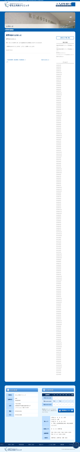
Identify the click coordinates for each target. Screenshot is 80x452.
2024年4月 (58, 106)
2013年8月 (58, 328)
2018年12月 (59, 209)
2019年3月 (58, 204)
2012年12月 (59, 343)
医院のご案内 (11, 444)
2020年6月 (58, 178)
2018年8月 (58, 217)
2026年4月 (58, 65)
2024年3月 (58, 107)
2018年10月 (59, 213)
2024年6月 (58, 102)
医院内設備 (21, 444)
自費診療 (62, 444)
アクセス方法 (72, 444)
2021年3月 (58, 165)
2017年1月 (58, 252)
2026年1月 (58, 70)
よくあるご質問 (52, 444)
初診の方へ (41, 444)
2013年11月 (59, 322)
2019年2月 (58, 206)
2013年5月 (58, 333)
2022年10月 (59, 137)
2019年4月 (58, 202)
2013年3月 (58, 337)
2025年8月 (58, 78)
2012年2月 (58, 361)
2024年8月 (58, 98)
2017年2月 (58, 250)
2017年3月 (58, 248)
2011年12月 (59, 365)
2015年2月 (58, 294)
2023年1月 (58, 131)
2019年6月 (58, 198)
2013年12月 (59, 320)
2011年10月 (59, 367)
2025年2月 (58, 89)
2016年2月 (58, 272)
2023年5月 (58, 124)
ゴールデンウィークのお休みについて (65, 54)
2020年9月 (58, 174)
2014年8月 (58, 305)
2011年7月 (58, 370)
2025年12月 (59, 72)
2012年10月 (59, 346)
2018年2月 (58, 228)
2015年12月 (59, 276)
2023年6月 (58, 122)
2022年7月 (58, 141)
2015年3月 (58, 293)
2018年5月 (58, 222)
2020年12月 (59, 168)
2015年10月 (59, 280)
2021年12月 (59, 152)
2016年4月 (58, 268)
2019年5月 (58, 200)
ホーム (2, 444)
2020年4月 (58, 180)
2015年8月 (58, 283)
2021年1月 (58, 167)
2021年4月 (58, 163)
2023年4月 (58, 126)
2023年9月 (58, 117)
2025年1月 (58, 91)
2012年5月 (58, 356)
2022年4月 (58, 146)
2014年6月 (58, 309)
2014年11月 (59, 300)
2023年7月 (58, 120)
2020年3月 (58, 181)
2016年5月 (58, 267)
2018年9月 (58, 215)
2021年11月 (59, 154)
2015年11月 (59, 278)
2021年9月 (58, 157)
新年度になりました (60, 52)
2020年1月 (58, 185)
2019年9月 (58, 193)
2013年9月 (58, 326)
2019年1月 (58, 207)
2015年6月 (58, 287)
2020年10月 (59, 172)
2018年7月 (58, 218)
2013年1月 (58, 341)
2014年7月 (58, 307)
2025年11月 (59, 74)
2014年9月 (58, 304)
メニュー (73, 4)
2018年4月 (58, 224)
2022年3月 (58, 148)
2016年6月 (58, 265)
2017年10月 (59, 235)
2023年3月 (58, 128)
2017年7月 (58, 241)
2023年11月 (59, 115)
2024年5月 (58, 104)
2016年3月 (58, 270)
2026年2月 (58, 68)
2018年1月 (58, 230)
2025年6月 (58, 81)
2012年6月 (58, 354)
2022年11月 (59, 135)
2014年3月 (58, 315)
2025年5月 (58, 83)
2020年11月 (59, 170)
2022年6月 (58, 143)
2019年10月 (59, 191)
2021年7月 (58, 159)
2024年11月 (59, 94)
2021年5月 (58, 161)
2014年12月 (59, 298)
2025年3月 (58, 87)
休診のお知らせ (45, 59)
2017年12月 (59, 231)
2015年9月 (58, 281)
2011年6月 (58, 372)
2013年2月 (58, 339)
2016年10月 (59, 257)
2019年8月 (58, 194)
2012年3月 (58, 359)
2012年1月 (58, 363)
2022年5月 (58, 144)
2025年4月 (58, 85)
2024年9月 (58, 96)
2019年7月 (58, 196)
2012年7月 (58, 352)
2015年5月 (58, 289)
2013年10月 (59, 324)
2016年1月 (58, 274)
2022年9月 (58, 139)
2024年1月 (58, 111)
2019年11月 (59, 189)
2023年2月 (58, 130)
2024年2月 (58, 109)
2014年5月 (58, 311)
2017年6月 (58, 243)
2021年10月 (59, 156)
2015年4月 (58, 291)
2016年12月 (59, 254)
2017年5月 (58, 244)
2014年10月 (59, 302)
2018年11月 (59, 211)
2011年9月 (58, 368)
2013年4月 (58, 335)
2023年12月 (59, 113)
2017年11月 (59, 233)
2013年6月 (58, 331)
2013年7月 (58, 330)
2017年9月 (58, 237)
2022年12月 (59, 133)
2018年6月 (58, 220)
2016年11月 (59, 256)
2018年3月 (58, 226)
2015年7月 (58, 285)
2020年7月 (58, 176)
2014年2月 (58, 317)
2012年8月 (58, 350)
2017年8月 (58, 239)
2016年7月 (58, 263)
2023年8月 (58, 119)
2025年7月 (58, 80)
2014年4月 (58, 313)
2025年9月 (58, 76)
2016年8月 (58, 261)
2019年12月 (59, 187)
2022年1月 (58, 150)
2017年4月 (58, 246)
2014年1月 (58, 318)
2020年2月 (58, 183)
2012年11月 (59, 344)
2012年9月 (58, 348)
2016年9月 (58, 259)
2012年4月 (58, 357)
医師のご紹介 (31, 444)
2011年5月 (58, 374)
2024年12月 (59, 93)
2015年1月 (58, 296)
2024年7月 (58, 100)
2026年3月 (58, 67)
